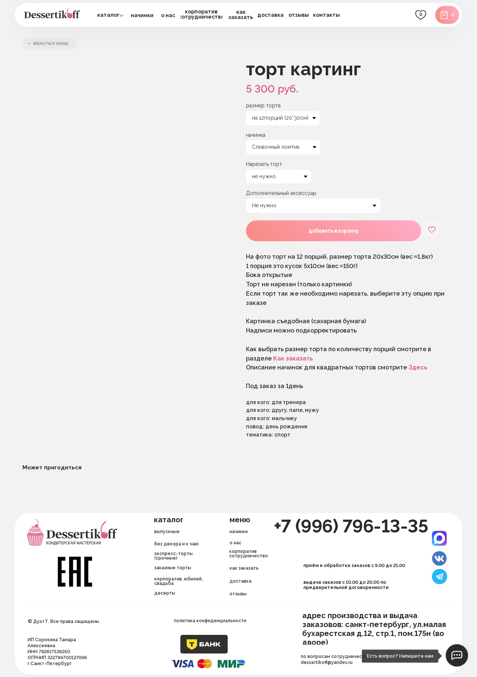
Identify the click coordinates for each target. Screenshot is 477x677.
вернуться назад (57, 44)
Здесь (417, 370)
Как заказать (293, 361)
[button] (270, 15)
